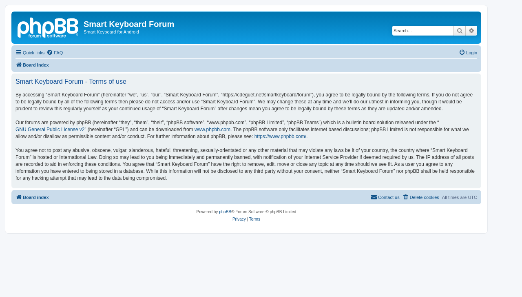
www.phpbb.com (212, 129)
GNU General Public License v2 (49, 129)
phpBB (225, 212)
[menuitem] (54, 53)
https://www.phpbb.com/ (280, 136)
